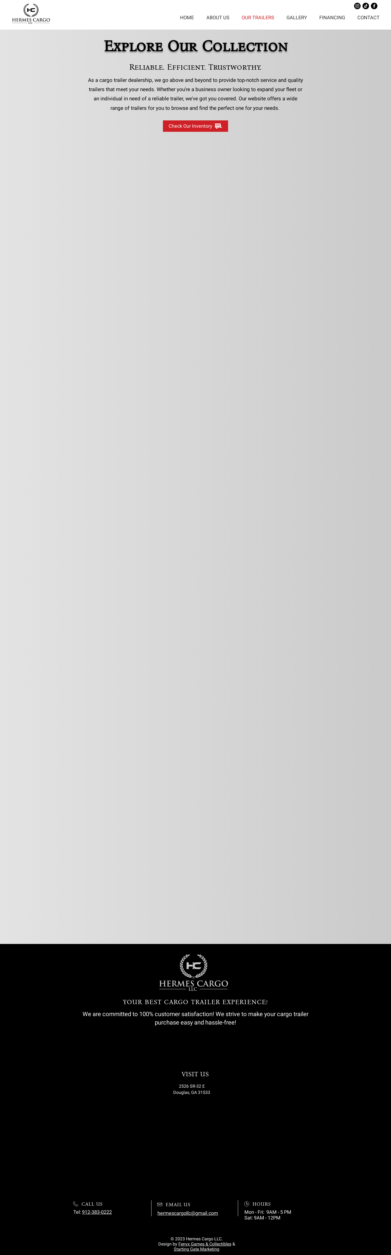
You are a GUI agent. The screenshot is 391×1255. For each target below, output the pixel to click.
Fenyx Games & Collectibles (204, 1244)
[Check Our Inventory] (195, 126)
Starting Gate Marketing (196, 1249)
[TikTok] (365, 6)
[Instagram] (357, 6)
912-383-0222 (97, 1212)
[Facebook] (374, 6)
